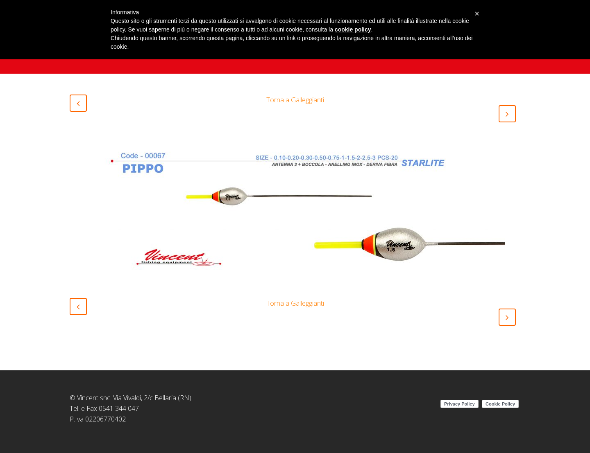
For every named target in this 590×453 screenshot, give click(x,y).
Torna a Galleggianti (295, 99)
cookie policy (353, 29)
